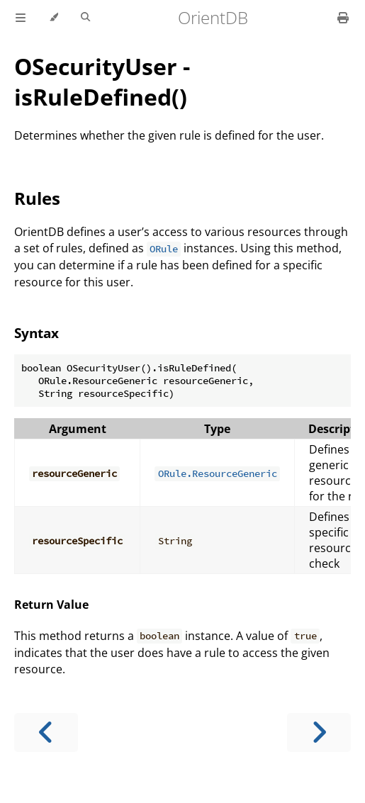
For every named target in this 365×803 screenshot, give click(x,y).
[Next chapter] (319, 732)
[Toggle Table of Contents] (21, 17)
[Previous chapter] (46, 732)
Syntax (36, 333)
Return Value (51, 604)
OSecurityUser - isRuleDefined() (102, 81)
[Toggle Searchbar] (85, 17)
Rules (37, 198)
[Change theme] (53, 17)
